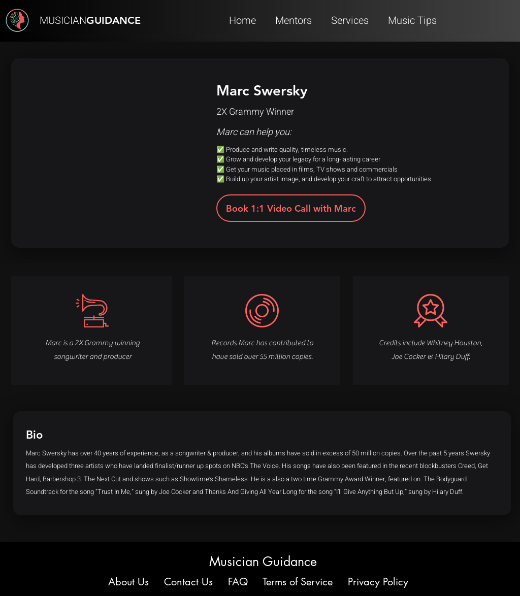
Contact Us (188, 581)
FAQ (238, 581)
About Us (130, 581)
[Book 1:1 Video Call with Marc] (291, 208)
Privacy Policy (378, 581)
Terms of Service (298, 581)
